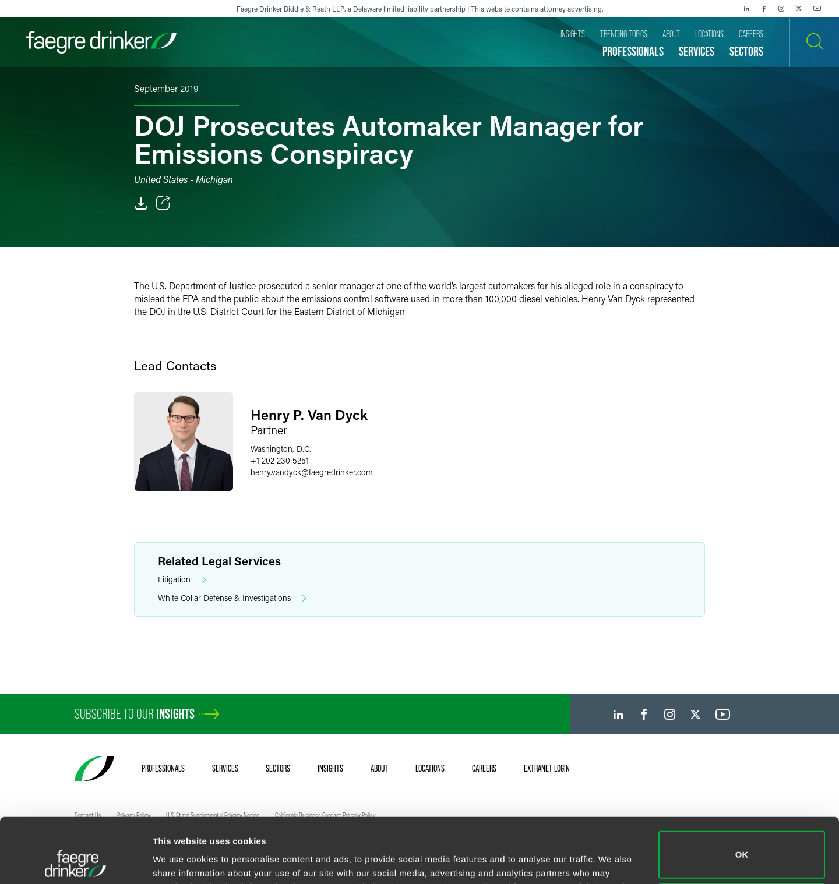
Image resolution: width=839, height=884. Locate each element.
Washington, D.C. (281, 448)
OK (742, 794)
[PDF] (141, 203)
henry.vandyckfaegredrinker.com (312, 472)
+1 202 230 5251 (280, 460)
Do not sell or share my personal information (742, 846)
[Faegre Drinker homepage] (101, 42)
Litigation (182, 580)
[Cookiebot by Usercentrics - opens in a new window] (75, 861)
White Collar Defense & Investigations (232, 598)
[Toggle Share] (163, 203)
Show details (180, 859)
